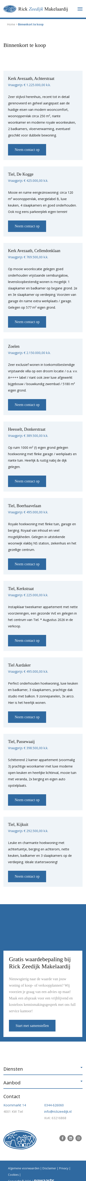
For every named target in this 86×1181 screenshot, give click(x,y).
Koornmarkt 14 (14, 1105)
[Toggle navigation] (80, 8)
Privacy (63, 1168)
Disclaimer (49, 1168)
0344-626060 (54, 1105)
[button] (43, 1069)
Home (11, 24)
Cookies (13, 1175)
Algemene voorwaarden (23, 1168)
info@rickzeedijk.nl (58, 1111)
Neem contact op (27, 150)
